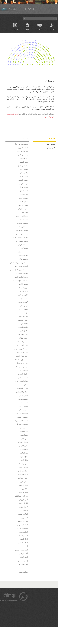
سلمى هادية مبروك (21, 421)
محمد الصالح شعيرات (20, 281)
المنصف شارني (22, 525)
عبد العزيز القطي (22, 352)
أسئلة (40, 29)
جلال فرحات (23, 492)
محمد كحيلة (24, 248)
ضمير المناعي (23, 377)
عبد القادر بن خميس (21, 349)
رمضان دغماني (23, 442)
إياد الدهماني (23, 503)
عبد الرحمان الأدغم (21, 367)
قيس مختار (24, 306)
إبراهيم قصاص (23, 561)
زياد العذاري (24, 435)
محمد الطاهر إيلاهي (21, 277)
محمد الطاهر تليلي (21, 273)
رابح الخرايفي (23, 457)
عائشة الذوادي (23, 370)
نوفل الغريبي (23, 176)
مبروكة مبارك (23, 288)
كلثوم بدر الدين (23, 295)
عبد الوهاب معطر (22, 342)
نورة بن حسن (50, 144)
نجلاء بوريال (24, 187)
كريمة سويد (24, 298)
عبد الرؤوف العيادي (21, 360)
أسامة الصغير (23, 543)
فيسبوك (47, 117)
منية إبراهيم (24, 202)
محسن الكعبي (23, 284)
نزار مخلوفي (23, 184)
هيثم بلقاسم (23, 162)
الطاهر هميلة (23, 532)
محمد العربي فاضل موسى (19, 270)
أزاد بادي (25, 546)
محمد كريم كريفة (22, 230)
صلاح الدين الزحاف (21, 381)
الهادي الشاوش (22, 514)
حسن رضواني (23, 478)
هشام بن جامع (23, 166)
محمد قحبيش (23, 252)
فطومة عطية (23, 316)
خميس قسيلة (23, 464)
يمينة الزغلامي (23, 155)
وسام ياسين (23, 158)
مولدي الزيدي (23, 198)
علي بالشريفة (23, 334)
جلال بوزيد (24, 489)
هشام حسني (23, 169)
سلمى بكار (24, 428)
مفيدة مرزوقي (23, 209)
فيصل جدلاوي (23, 309)
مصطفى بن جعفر (22, 216)
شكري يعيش (23, 395)
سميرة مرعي (23, 399)
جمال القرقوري (22, 485)
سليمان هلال (23, 410)
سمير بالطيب (23, 403)
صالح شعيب (23, 385)
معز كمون (24, 212)
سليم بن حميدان (22, 417)
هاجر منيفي (24, 173)
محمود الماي (23, 259)
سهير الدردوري (22, 151)
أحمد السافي (23, 557)
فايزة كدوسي (23, 324)
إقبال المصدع (23, 539)
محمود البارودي (22, 223)
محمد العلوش (23, 245)
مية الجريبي (24, 194)
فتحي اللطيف (23, 320)
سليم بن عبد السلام (21, 413)
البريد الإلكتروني (12, 114)
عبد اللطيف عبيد (22, 345)
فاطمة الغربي (23, 327)
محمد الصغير (23, 255)
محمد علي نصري (22, 234)
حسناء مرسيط (23, 474)
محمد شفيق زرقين (21, 241)
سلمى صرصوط (22, 424)
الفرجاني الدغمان (22, 528)
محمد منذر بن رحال (21, 144)
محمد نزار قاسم (22, 227)
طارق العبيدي (23, 374)
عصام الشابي (23, 338)
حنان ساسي (23, 467)
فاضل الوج (24, 331)
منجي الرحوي (23, 205)
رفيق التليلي (23, 446)
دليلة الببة (24, 460)
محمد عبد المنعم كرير (20, 237)
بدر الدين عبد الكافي (21, 496)
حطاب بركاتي (23, 471)
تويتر (52, 117)
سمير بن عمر (23, 406)
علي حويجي (51, 148)
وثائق (27, 29)
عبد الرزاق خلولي (22, 363)
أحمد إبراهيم (23, 553)
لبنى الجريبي (23, 291)
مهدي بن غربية (23, 521)
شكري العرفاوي (22, 388)
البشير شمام (23, 536)
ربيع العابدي (24, 453)
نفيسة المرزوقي (22, 148)
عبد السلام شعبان (22, 356)
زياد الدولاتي (23, 431)
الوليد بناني (24, 510)
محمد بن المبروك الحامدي (19, 263)
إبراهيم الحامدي (22, 564)
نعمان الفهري (23, 180)
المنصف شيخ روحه (21, 266)
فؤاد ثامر (25, 313)
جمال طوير (24, 482)
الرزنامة (15, 29)
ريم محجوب (24, 439)
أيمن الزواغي (23, 500)
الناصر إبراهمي (23, 518)
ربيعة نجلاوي (23, 449)
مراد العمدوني (23, 219)
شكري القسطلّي (22, 392)
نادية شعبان (24, 191)
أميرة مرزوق (23, 507)
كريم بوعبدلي (23, 302)
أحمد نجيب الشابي (21, 550)
